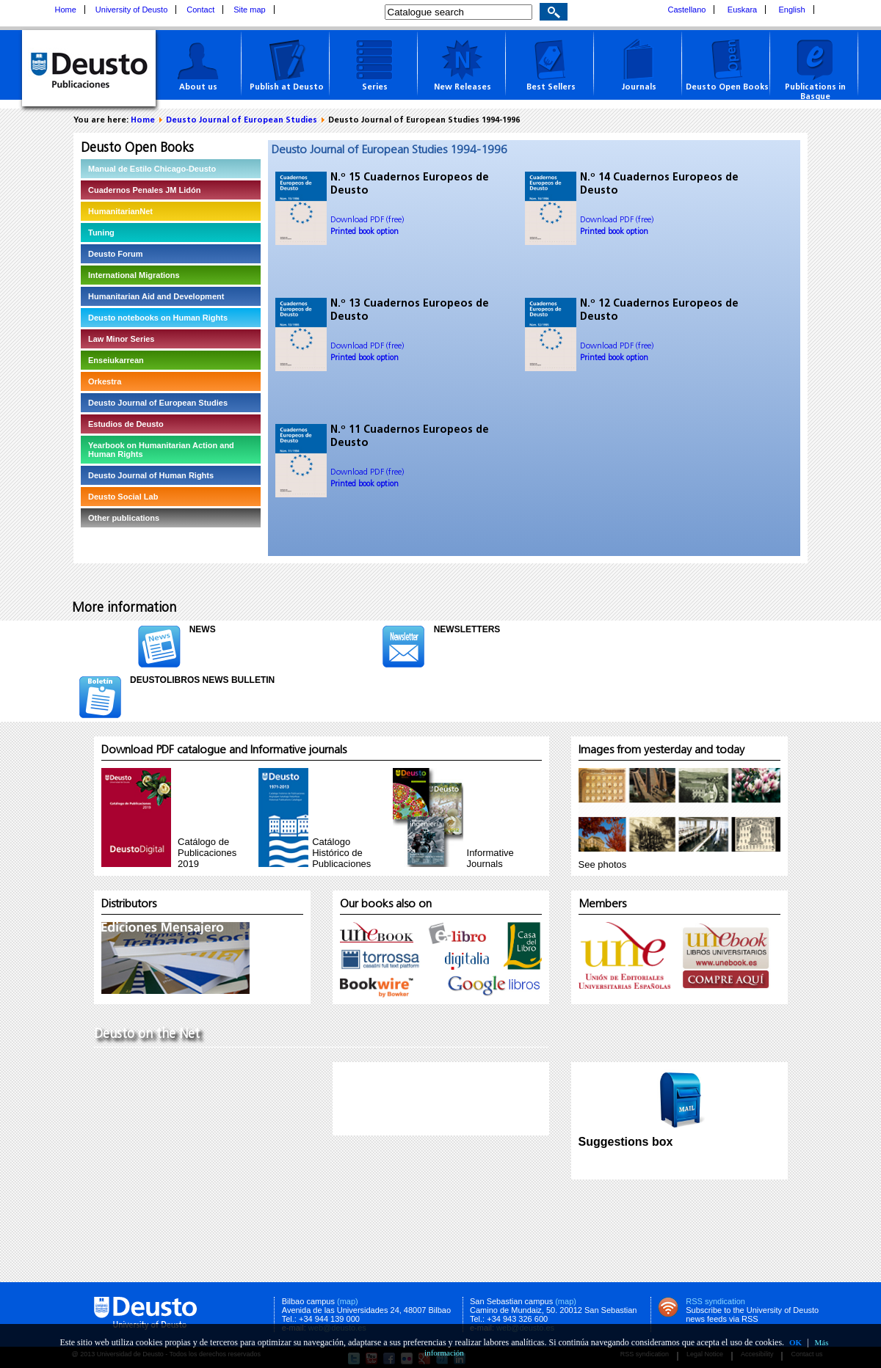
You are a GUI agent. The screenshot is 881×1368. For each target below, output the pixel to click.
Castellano (687, 9)
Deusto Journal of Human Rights (151, 475)
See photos (603, 864)
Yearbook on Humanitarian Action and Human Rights (161, 449)
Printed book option (364, 232)
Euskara (742, 9)
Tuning (101, 232)
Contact (200, 9)
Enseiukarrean (116, 360)
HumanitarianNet (120, 211)
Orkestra (104, 381)
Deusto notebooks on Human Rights (158, 317)
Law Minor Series (121, 338)
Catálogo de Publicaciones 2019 (207, 852)
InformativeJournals (490, 858)
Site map (249, 9)
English (792, 9)
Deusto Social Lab (123, 496)
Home (65, 9)
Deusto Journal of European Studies (241, 121)
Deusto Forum (115, 253)
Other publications (123, 517)
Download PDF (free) (367, 220)
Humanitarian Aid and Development (156, 296)
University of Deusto (131, 9)
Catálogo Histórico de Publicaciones (341, 852)
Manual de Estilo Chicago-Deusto (152, 168)
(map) (347, 1301)
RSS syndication (715, 1301)
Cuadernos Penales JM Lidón (144, 190)
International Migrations (134, 275)
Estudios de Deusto (126, 424)
